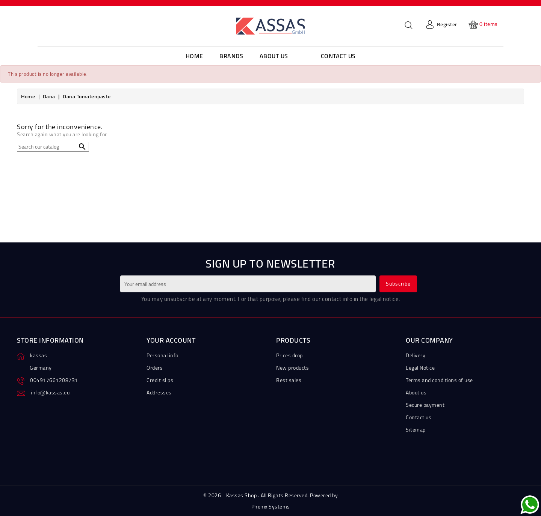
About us (416, 392)
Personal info (162, 355)
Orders (155, 368)
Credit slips (160, 380)
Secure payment (425, 405)
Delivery (415, 355)
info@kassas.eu (50, 392)
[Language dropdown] (53, 24)
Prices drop (289, 355)
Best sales (288, 380)
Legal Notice (420, 368)
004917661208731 (54, 380)
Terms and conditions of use (439, 380)
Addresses (159, 392)
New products (292, 368)
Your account (171, 340)
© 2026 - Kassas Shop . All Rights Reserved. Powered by (270, 495)
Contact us (418, 417)
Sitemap (416, 430)
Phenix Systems (270, 506)
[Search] (53, 147)
